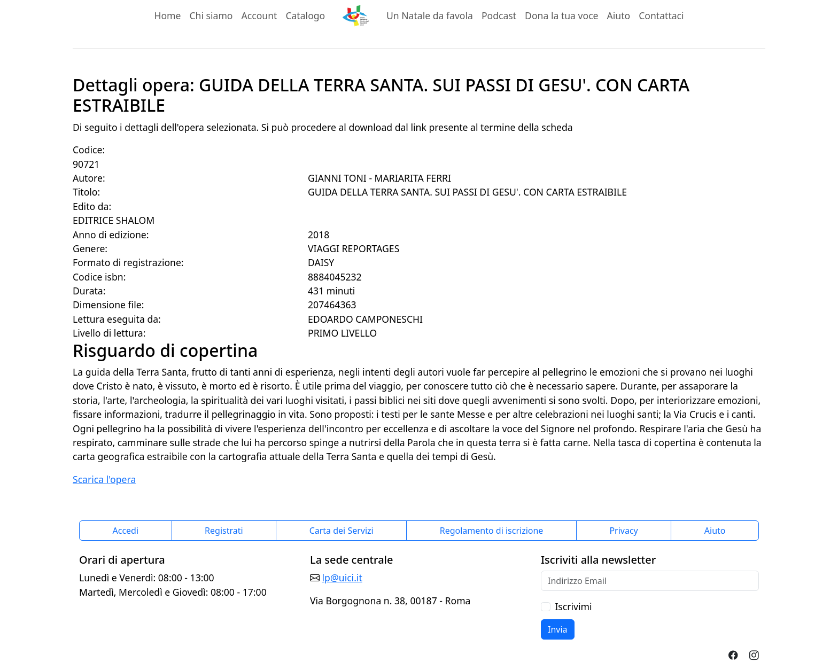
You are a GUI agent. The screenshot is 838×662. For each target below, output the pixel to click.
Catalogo (305, 15)
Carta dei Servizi (341, 530)
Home (167, 15)
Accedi (126, 530)
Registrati (224, 530)
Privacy (623, 530)
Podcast (499, 15)
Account (259, 15)
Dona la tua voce (561, 15)
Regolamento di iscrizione (492, 530)
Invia (558, 629)
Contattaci (661, 15)
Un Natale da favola (429, 15)
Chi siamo (210, 15)
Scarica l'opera (104, 479)
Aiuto (619, 15)
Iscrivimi (573, 606)
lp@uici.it (342, 577)
